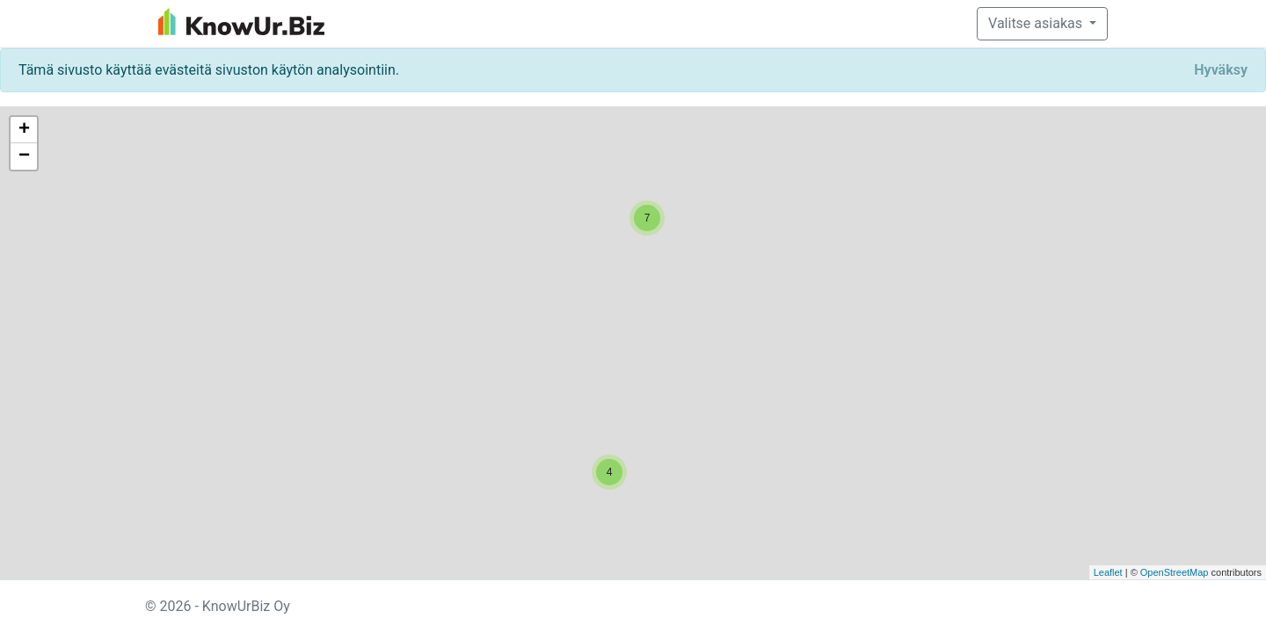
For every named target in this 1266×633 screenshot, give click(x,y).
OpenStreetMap (1174, 572)
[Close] (1220, 70)
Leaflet (1108, 572)
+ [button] (24, 130)
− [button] (24, 156)
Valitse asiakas (1037, 23)
